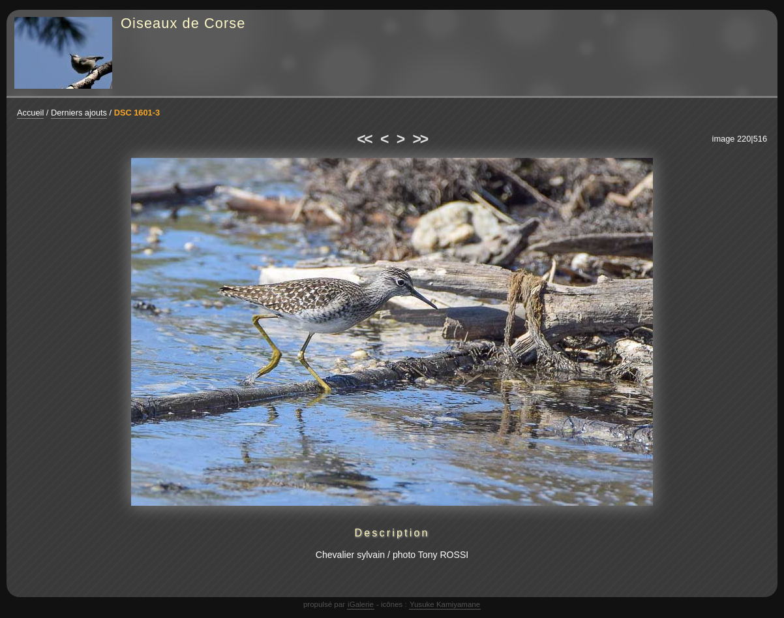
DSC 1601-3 (137, 112)
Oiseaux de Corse (183, 23)
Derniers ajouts (79, 112)
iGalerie (361, 604)
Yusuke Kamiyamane (445, 604)
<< (364, 139)
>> (420, 139)
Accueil (30, 112)
